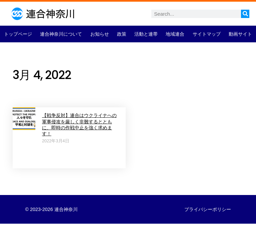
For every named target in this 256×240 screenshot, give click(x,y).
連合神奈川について (61, 34)
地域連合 (175, 34)
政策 (121, 34)
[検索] (245, 14)
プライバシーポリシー (207, 209)
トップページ (18, 34)
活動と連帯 (146, 34)
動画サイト (240, 34)
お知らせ (99, 34)
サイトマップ (207, 34)
